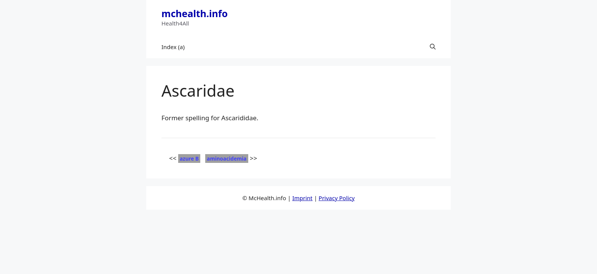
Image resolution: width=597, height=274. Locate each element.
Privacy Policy (337, 198)
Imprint (302, 198)
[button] (432, 46)
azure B (189, 158)
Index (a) (173, 47)
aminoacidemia (226, 158)
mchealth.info (194, 13)
